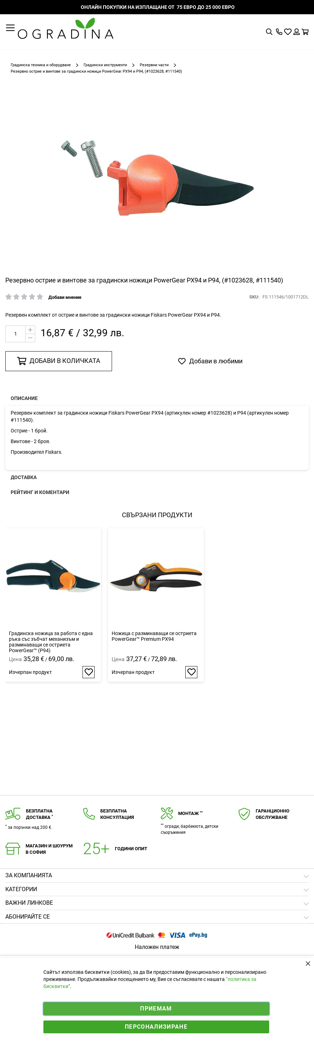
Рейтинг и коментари (40, 492)
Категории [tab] (21, 889)
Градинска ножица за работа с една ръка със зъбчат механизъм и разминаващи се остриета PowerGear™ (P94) (51, 641)
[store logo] (65, 28)
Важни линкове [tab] (29, 902)
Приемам (156, 1008)
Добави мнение (64, 297)
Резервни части (154, 65)
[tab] (157, 917)
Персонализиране (156, 1026)
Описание (24, 398)
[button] (89, 672)
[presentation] (157, 398)
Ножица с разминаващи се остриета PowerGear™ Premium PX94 (154, 636)
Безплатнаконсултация (117, 814)
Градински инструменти (105, 65)
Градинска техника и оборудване (41, 65)
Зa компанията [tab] (28, 875)
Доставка (24, 477)
